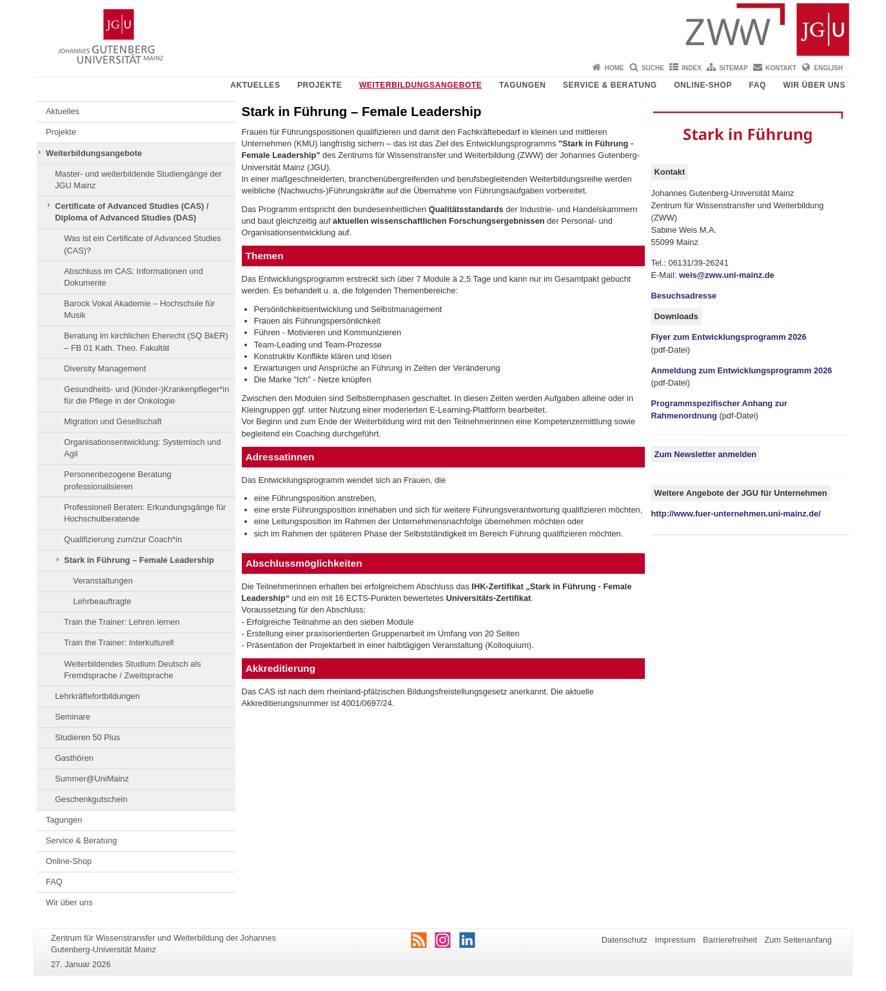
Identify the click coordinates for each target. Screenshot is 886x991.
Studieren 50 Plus (87, 737)
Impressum (675, 940)
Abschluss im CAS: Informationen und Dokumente (133, 277)
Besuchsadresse (684, 295)
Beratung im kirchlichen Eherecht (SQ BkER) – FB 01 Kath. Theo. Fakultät (146, 341)
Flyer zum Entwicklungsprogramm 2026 (729, 337)
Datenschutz (624, 940)
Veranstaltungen (103, 580)
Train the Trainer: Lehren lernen (122, 622)
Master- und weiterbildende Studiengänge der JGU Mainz (138, 179)
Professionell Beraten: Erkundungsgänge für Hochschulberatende (145, 513)
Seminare (72, 716)
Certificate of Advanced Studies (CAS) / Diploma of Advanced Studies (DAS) (131, 211)
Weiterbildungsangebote (420, 85)
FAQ (757, 85)
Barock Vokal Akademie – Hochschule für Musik (139, 309)
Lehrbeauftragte (102, 601)
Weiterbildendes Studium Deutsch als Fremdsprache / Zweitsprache (132, 669)
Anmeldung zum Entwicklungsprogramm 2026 (741, 370)
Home (614, 68)
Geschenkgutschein (91, 799)
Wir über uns (814, 85)
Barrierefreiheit (730, 940)
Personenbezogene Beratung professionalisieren (118, 480)
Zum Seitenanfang (798, 940)
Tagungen (522, 85)
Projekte (319, 85)
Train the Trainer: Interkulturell (118, 642)
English (828, 68)
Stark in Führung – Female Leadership (139, 560)
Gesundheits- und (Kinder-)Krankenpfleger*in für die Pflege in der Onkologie (146, 395)
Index (692, 68)
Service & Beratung (610, 85)
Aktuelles (255, 85)
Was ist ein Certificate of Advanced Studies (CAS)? (142, 244)
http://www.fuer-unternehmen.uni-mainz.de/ (736, 513)
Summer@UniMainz (92, 778)
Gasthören (74, 758)
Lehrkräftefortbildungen (97, 696)
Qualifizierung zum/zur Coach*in (123, 539)
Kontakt (780, 68)
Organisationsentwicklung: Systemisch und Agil (142, 447)
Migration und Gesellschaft (113, 421)
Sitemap (733, 68)
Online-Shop (703, 85)
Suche (653, 68)
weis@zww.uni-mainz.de (726, 275)
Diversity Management (105, 368)
